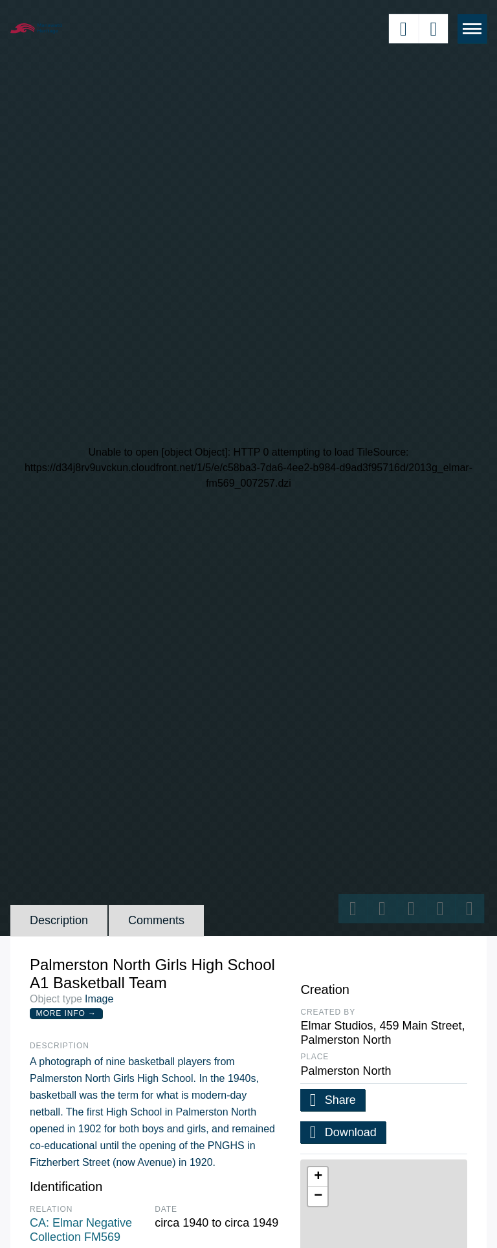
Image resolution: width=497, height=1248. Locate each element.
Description (59, 920)
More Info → (66, 1013)
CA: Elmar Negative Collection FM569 (81, 1229)
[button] (317, 1177)
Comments (156, 920)
